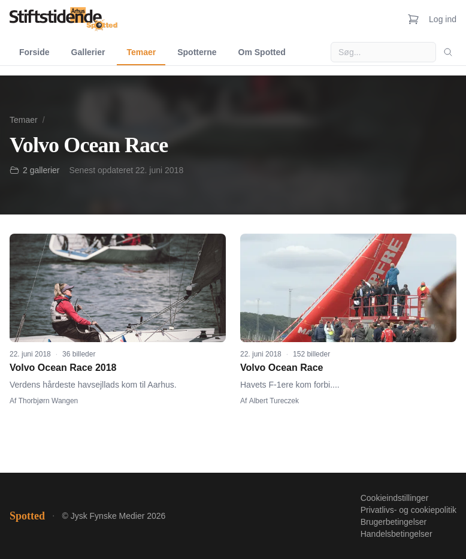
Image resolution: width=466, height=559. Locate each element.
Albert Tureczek (274, 401)
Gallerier (88, 52)
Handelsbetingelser (396, 534)
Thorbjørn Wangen (48, 401)
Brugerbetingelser (394, 522)
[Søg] (448, 52)
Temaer (141, 52)
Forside (34, 52)
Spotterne (196, 52)
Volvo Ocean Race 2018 (63, 367)
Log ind (442, 19)
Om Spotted (262, 52)
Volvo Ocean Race (281, 367)
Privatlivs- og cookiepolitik (408, 510)
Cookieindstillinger (395, 498)
